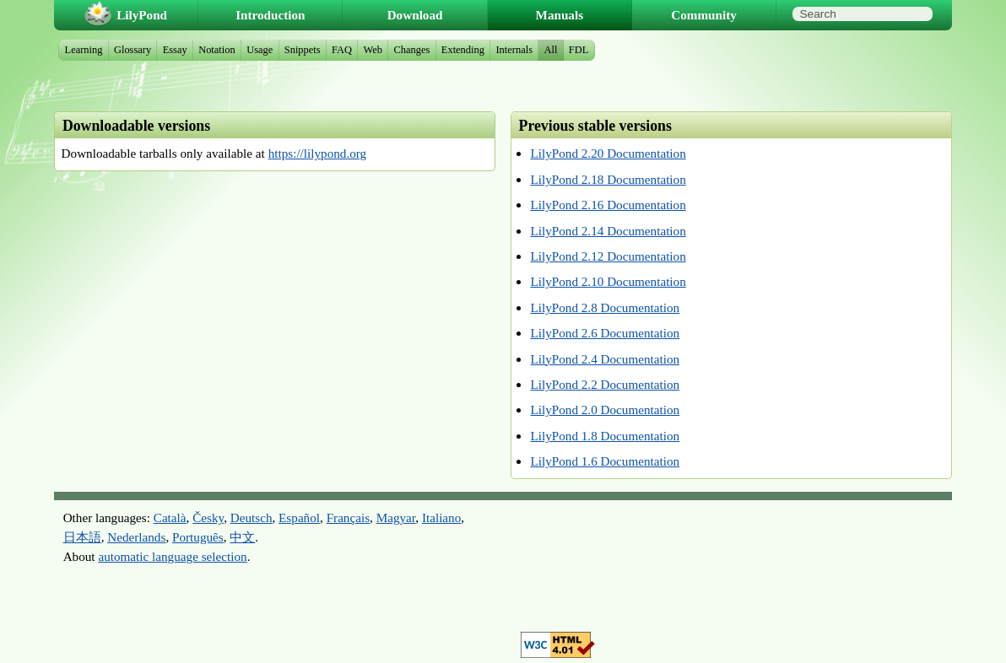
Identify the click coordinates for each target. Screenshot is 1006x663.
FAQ (342, 50)
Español (299, 517)
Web (373, 50)
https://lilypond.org (317, 153)
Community (704, 15)
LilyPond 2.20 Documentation (607, 153)
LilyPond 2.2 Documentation (604, 384)
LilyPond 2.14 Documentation (607, 231)
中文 (242, 537)
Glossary (132, 50)
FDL (579, 50)
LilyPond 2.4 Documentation (604, 359)
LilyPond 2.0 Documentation (604, 409)
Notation (216, 50)
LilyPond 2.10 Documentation (607, 281)
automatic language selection (172, 556)
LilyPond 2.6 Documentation (604, 333)
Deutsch (251, 517)
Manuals (560, 15)
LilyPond (141, 15)
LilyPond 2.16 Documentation (607, 204)
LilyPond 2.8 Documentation (604, 307)
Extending (462, 50)
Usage (259, 50)
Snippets (302, 50)
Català (170, 517)
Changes (411, 50)
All (550, 50)
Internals (514, 50)
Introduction (270, 15)
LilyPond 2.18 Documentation (607, 179)
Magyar (396, 517)
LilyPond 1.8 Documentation (604, 436)
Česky (208, 517)
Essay (175, 50)
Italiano (441, 517)
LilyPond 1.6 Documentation (604, 461)
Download (415, 15)
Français (348, 517)
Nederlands (136, 537)
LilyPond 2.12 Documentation (607, 256)
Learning (84, 50)
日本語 (82, 537)
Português (198, 537)
